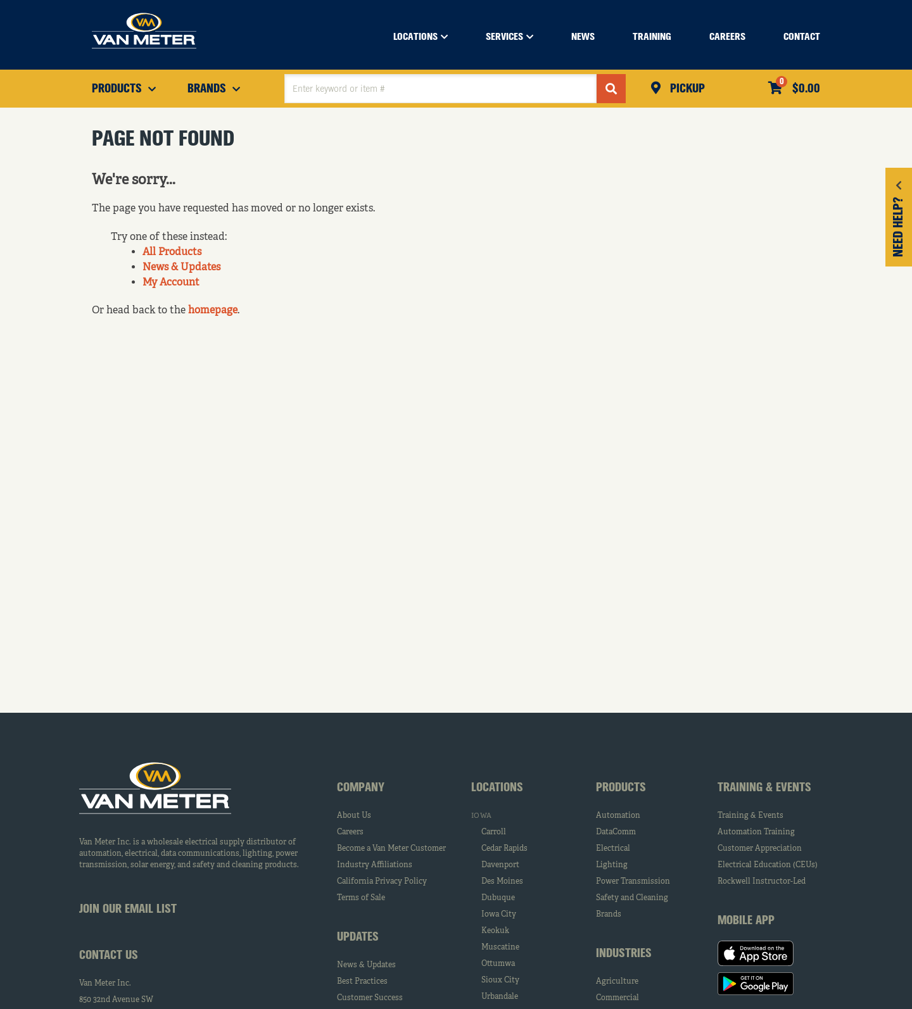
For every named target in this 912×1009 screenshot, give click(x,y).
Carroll (493, 832)
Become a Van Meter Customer (391, 849)
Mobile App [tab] (746, 921)
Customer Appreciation (760, 849)
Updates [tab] (358, 937)
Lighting (612, 865)
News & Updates (181, 268)
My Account (171, 283)
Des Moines (502, 882)
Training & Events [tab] (764, 788)
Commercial (617, 998)
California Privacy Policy (382, 882)
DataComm (616, 832)
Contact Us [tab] (108, 955)
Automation (618, 816)
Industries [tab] (624, 954)
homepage (213, 311)
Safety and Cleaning (632, 898)
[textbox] (440, 88)
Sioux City (500, 980)
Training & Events (750, 816)
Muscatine (500, 947)
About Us (354, 816)
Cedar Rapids (504, 849)
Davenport (500, 865)
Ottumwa (498, 964)
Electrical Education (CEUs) (768, 865)
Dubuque (498, 898)
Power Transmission (633, 882)
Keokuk (495, 931)
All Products (171, 253)
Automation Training (756, 832)
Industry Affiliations (374, 865)
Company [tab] (360, 788)
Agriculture (617, 982)
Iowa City (498, 914)
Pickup (686, 89)
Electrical (613, 849)
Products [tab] (621, 788)
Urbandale (499, 997)
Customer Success (370, 998)
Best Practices (362, 982)
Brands (608, 914)
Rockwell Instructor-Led (762, 882)
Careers (350, 832)
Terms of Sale (361, 898)
